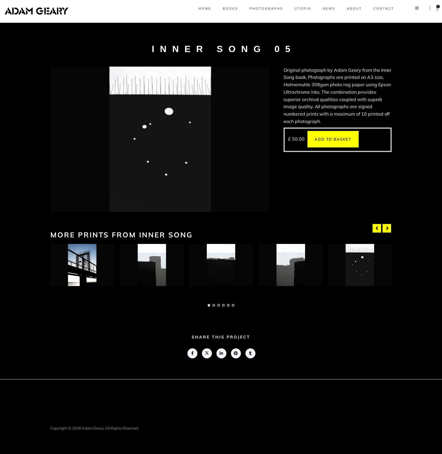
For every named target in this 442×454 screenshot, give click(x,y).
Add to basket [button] (333, 139)
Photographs (261, 8)
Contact (378, 8)
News (324, 8)
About (349, 8)
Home (200, 8)
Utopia (298, 8)
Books (225, 8)
